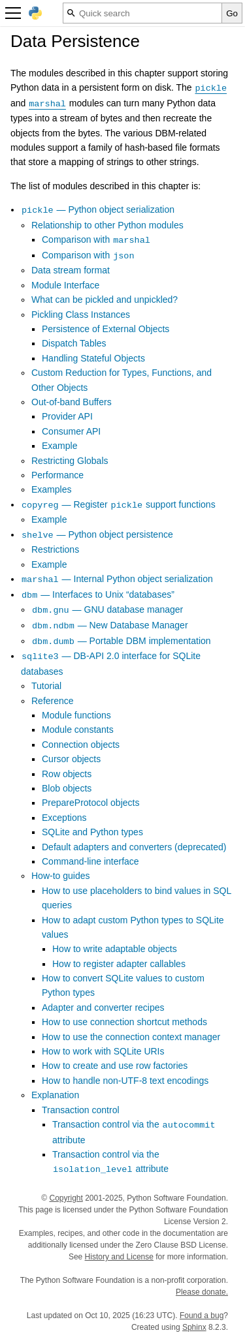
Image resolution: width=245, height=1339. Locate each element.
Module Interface (65, 285)
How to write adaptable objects (114, 949)
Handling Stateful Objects (93, 358)
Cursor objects (71, 759)
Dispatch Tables (74, 343)
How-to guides (60, 875)
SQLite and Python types (92, 832)
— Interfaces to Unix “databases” (97, 594)
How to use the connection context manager (131, 1037)
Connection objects (81, 744)
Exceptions (64, 817)
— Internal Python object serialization (117, 579)
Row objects (66, 774)
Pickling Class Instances (80, 314)
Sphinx (194, 1327)
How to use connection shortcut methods (124, 1022)
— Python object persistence (97, 534)
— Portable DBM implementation (121, 641)
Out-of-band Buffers (71, 402)
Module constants (78, 729)
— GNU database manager (107, 609)
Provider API (67, 416)
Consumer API (71, 431)
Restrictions (55, 549)
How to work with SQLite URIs (103, 1051)
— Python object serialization (97, 209)
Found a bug (201, 1315)
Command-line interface (90, 861)
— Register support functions (118, 504)
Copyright (65, 1198)
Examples (51, 489)
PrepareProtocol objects (90, 802)
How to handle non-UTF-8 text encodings (125, 1080)
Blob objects (66, 788)
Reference (52, 701)
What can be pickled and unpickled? (104, 299)
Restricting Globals (69, 460)
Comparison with (96, 239)
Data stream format (70, 270)
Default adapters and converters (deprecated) (134, 847)
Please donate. (202, 1292)
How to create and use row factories (115, 1065)
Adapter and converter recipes (103, 1007)
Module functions (76, 715)
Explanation (55, 1095)
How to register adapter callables (119, 964)
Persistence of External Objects (105, 329)
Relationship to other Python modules (107, 225)
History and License (119, 1256)
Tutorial (46, 686)
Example (59, 445)
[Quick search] (142, 13)
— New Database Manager (109, 625)
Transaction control (81, 1110)
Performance (57, 475)
